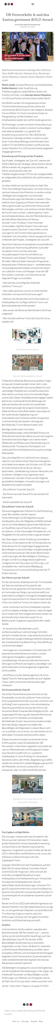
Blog (41, 1021)
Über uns (15, 1021)
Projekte (34, 1021)
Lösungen (25, 1021)
